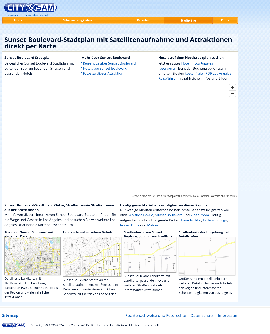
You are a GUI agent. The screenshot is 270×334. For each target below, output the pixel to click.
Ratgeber (143, 20)
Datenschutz (201, 315)
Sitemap (10, 315)
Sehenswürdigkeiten (77, 20)
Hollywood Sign (215, 220)
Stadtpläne (188, 20)
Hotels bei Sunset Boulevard (105, 68)
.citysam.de (37, 14)
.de (14, 14)
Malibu (152, 225)
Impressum (228, 315)
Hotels (17, 20)
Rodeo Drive (129, 225)
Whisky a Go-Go (140, 215)
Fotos (225, 20)
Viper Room (200, 215)
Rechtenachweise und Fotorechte (155, 315)
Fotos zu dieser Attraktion (103, 73)
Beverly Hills (191, 220)
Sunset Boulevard (169, 215)
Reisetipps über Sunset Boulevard (109, 63)
